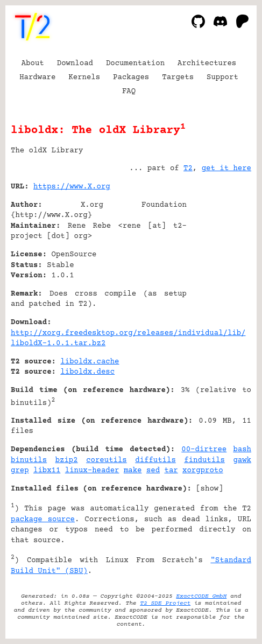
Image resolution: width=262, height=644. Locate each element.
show (210, 489)
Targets (178, 77)
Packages (131, 77)
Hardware (37, 77)
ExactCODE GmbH (201, 596)
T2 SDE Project (165, 603)
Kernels (84, 77)
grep (20, 470)
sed (153, 470)
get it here (226, 168)
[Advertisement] (219, 252)
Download (75, 63)
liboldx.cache (89, 362)
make (133, 470)
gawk (242, 460)
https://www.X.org (71, 187)
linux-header (92, 470)
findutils (204, 460)
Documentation (135, 63)
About (33, 63)
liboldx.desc (87, 372)
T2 (188, 168)
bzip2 (66, 460)
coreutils (106, 460)
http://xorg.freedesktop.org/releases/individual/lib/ (128, 333)
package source (43, 519)
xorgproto (202, 470)
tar (171, 470)
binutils (29, 460)
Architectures (207, 63)
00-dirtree (203, 449)
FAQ (129, 91)
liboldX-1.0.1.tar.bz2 (58, 343)
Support (222, 77)
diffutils (155, 460)
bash (242, 449)
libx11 (46, 470)
